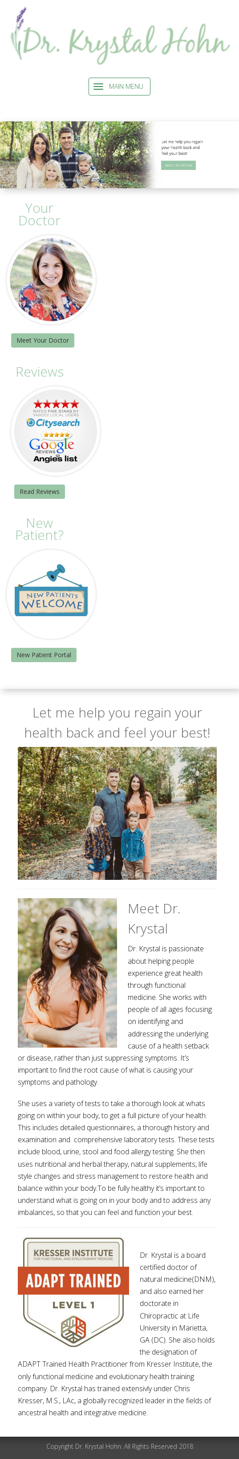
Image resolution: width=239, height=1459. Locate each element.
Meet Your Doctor (42, 340)
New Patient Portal (43, 655)
